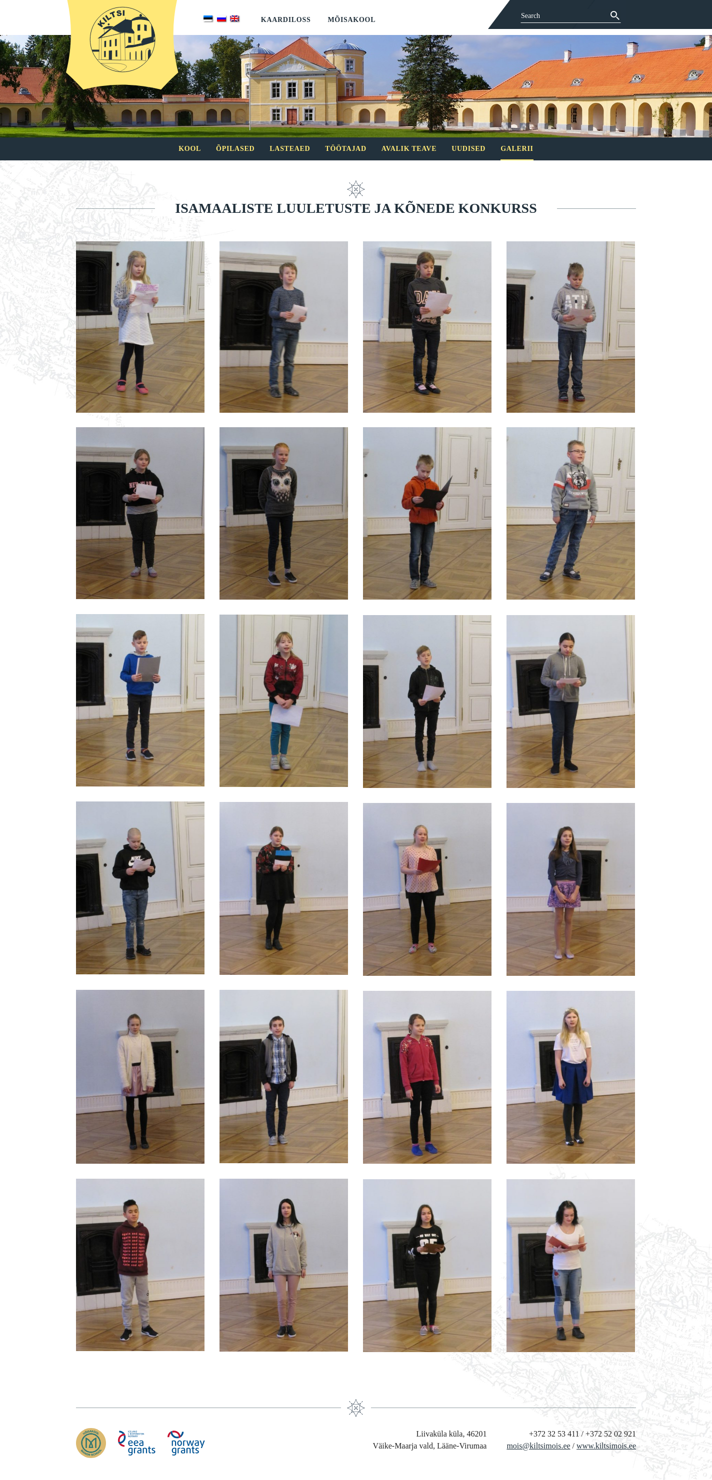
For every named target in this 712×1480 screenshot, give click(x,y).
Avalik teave (409, 148)
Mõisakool (352, 19)
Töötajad (345, 148)
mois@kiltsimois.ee (538, 1446)
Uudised (469, 148)
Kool (189, 148)
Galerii (517, 148)
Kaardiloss (286, 19)
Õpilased (235, 148)
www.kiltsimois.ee (606, 1446)
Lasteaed (290, 148)
